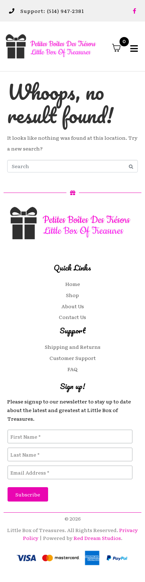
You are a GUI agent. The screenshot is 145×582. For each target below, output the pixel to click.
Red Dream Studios (97, 537)
